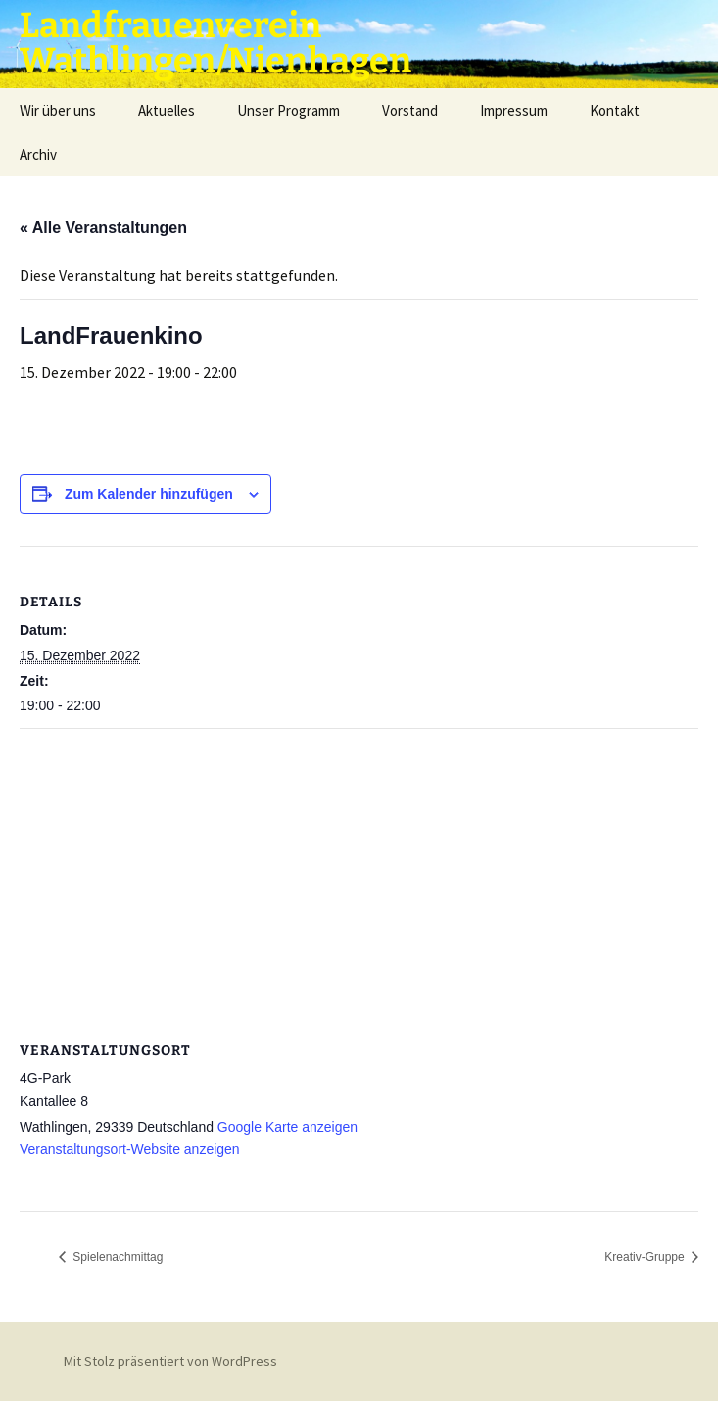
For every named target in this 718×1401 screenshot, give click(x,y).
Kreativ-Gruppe (646, 1257)
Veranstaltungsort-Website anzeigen (130, 1149)
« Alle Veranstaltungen (103, 227)
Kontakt (615, 110)
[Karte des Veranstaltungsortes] (359, 870)
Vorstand (410, 110)
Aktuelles (166, 110)
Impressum (514, 110)
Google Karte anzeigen (287, 1127)
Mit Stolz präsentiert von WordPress (170, 1361)
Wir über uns (58, 110)
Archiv (38, 154)
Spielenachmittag (116, 1257)
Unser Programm (288, 110)
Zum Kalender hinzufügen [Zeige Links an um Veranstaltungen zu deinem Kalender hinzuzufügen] (149, 494)
